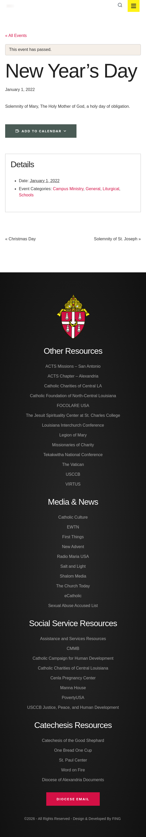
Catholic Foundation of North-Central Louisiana (73, 396)
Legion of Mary (73, 435)
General (93, 189)
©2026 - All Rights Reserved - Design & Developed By (68, 819)
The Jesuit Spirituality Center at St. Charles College (73, 415)
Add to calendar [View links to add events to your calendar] (42, 131)
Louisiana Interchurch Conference (73, 425)
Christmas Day (20, 239)
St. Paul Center (73, 760)
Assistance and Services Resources (73, 638)
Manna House (73, 688)
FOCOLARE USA (73, 405)
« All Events (16, 35)
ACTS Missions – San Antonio (73, 366)
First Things (73, 537)
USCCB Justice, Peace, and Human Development (73, 707)
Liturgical (111, 189)
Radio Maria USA (73, 556)
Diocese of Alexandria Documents (73, 780)
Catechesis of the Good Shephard (73, 740)
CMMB (73, 648)
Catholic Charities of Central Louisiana (73, 668)
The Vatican (73, 464)
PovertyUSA (73, 697)
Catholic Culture (73, 517)
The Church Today (73, 586)
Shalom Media (73, 576)
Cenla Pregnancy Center (73, 678)
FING (116, 819)
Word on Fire (73, 770)
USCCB (73, 474)
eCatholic (73, 596)
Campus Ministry (68, 189)
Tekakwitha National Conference (73, 454)
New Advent (73, 546)
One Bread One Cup (73, 750)
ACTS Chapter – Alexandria (73, 376)
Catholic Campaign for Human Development (73, 658)
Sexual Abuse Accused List (73, 605)
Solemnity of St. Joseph (117, 239)
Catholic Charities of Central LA (73, 386)
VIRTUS (72, 484)
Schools (26, 195)
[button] (73, 799)
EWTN (73, 527)
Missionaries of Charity (73, 445)
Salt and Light (73, 566)
